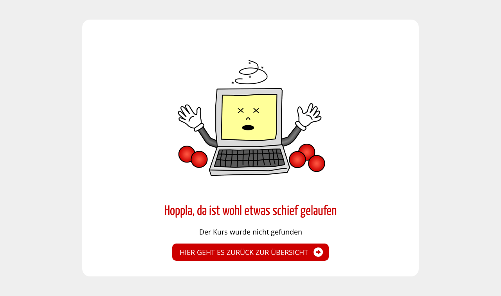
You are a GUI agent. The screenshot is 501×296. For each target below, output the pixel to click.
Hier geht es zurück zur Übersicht (244, 252)
